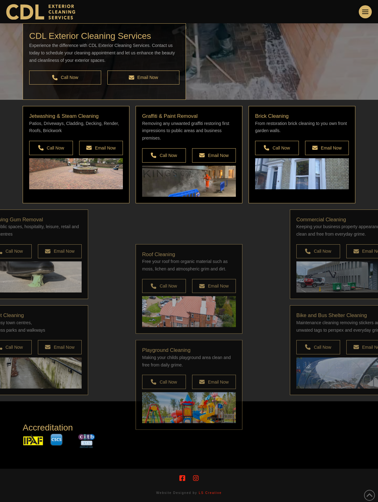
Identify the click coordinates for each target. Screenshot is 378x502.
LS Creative (210, 493)
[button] (365, 11)
